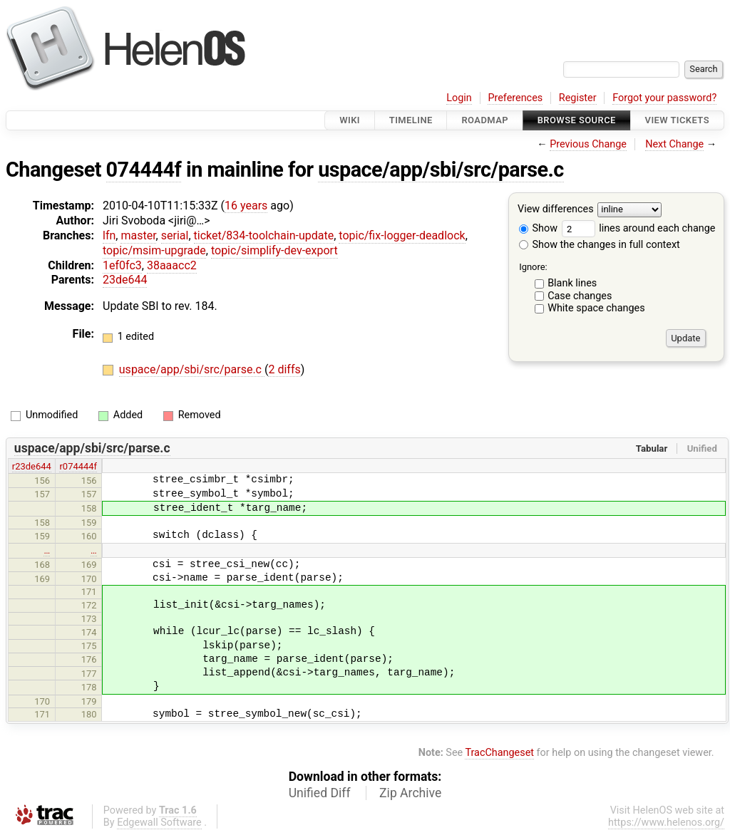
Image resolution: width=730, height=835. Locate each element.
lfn (109, 235)
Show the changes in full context (599, 245)
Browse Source (577, 120)
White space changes (596, 308)
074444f (144, 169)
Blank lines (572, 283)
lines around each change (639, 228)
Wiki (349, 120)
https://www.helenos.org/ (666, 822)
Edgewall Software (159, 822)
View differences (556, 210)
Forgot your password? (664, 98)
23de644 (125, 279)
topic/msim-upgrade (154, 250)
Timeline (411, 120)
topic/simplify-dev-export (274, 250)
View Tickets (677, 120)
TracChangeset (499, 753)
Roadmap (484, 120)
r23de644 (31, 466)
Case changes (580, 296)
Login (459, 98)
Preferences (515, 98)
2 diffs (284, 369)
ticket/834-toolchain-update (264, 235)
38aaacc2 (172, 265)
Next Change (674, 144)
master (137, 235)
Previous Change (588, 144)
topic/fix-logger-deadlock (402, 235)
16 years (246, 205)
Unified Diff (320, 793)
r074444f (78, 466)
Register (578, 98)
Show (538, 228)
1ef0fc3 (122, 265)
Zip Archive (410, 793)
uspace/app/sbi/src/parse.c (441, 169)
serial (175, 235)
